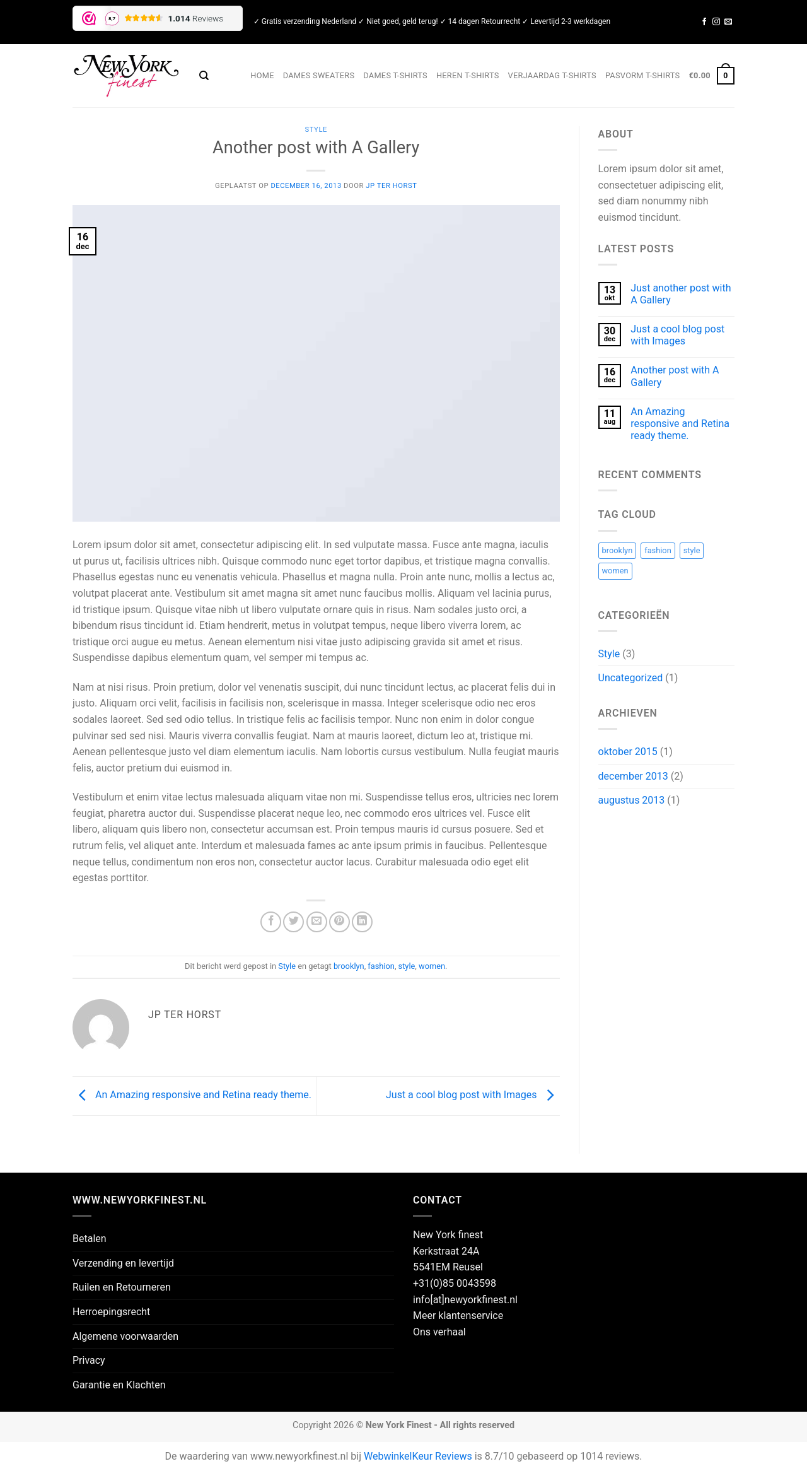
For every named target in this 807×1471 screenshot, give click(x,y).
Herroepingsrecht (111, 1312)
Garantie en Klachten (119, 1385)
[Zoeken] (204, 76)
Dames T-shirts (395, 75)
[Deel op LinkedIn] (362, 921)
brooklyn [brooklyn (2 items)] (617, 550)
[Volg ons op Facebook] (704, 22)
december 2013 (633, 776)
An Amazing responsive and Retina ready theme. (192, 1095)
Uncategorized (630, 678)
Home (262, 75)
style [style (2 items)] (691, 550)
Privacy (89, 1360)
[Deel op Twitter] (293, 921)
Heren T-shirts (467, 75)
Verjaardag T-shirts (552, 75)
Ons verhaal (439, 1332)
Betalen (90, 1239)
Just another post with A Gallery (680, 294)
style (406, 966)
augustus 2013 (631, 800)
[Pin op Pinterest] (339, 921)
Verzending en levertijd (123, 1263)
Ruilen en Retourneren (122, 1287)
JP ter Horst (391, 186)
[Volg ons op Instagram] (716, 22)
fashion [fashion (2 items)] (657, 550)
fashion (381, 966)
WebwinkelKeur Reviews (418, 1456)
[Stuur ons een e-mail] (728, 22)
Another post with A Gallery (674, 376)
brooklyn (349, 966)
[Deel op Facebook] (270, 921)
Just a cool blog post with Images (473, 1095)
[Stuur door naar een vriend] (316, 921)
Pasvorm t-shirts (642, 75)
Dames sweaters (319, 75)
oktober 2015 (628, 752)
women (432, 966)
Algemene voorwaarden (125, 1336)
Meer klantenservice (458, 1316)
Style (316, 130)
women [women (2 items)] (615, 570)
